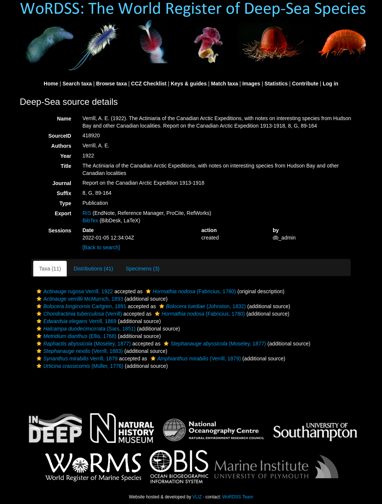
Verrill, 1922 (74, 291)
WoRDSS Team (237, 497)
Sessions (59, 231)
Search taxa (77, 84)
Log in (330, 84)
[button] (39, 291)
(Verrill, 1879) (195, 358)
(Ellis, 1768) (75, 336)
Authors (61, 146)
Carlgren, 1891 (80, 306)
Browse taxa (111, 84)
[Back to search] (101, 247)
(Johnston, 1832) (201, 306)
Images (251, 84)
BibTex (90, 220)
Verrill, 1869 (75, 321)
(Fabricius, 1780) (190, 291)
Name (64, 119)
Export (63, 213)
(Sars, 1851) (85, 329)
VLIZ (197, 497)
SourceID (59, 136)
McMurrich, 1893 (79, 299)
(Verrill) (78, 314)
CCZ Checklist (148, 84)
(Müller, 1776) (79, 366)
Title (65, 166)
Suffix (64, 193)
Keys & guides (189, 84)
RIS (86, 213)
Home (51, 84)
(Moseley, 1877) (83, 344)
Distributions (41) (93, 269)
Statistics (276, 84)
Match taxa (224, 84)
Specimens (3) (142, 269)
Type (65, 203)
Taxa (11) (50, 269)
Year (65, 156)
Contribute (305, 84)
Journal (61, 183)
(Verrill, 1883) (79, 351)
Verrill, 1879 (76, 358)
